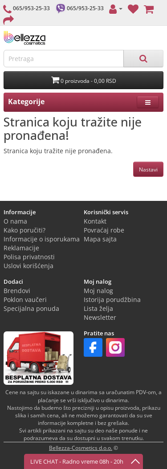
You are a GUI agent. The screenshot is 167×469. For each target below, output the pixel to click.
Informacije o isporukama (42, 239)
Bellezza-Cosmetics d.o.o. (80, 448)
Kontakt (95, 221)
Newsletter (100, 317)
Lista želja (98, 308)
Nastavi (148, 169)
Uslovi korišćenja (28, 265)
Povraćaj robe (104, 230)
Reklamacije (21, 248)
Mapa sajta (100, 239)
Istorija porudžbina (112, 299)
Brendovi (17, 290)
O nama (15, 221)
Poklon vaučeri (25, 299)
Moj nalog (98, 290)
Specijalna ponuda (31, 308)
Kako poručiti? (24, 230)
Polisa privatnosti (29, 257)
